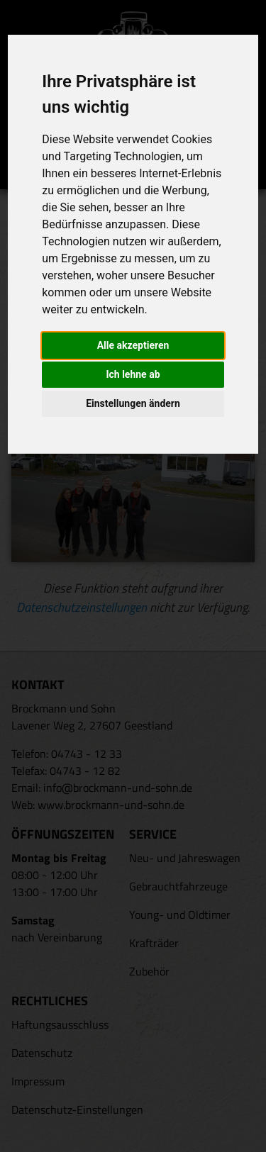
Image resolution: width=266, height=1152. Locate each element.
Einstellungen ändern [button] (133, 403)
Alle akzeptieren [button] (133, 345)
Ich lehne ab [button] (133, 374)
